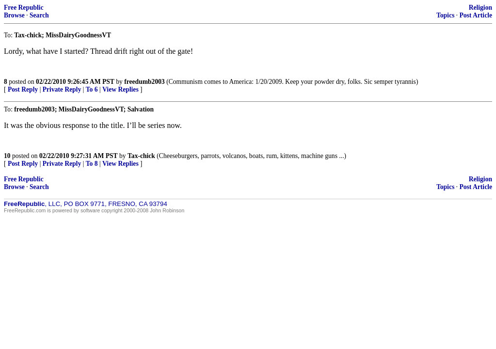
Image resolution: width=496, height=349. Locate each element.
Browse (14, 15)
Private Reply (62, 89)
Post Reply (23, 89)
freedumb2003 (144, 81)
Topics (445, 15)
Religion (480, 7)
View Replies (120, 89)
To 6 (92, 89)
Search (39, 15)
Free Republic (24, 7)
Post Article (475, 15)
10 (7, 155)
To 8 (92, 163)
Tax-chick (141, 155)
